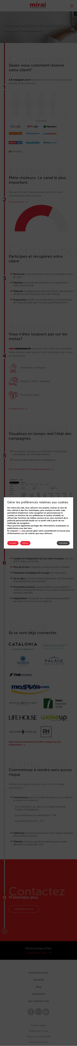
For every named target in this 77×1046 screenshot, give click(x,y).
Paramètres (63, 543)
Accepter (12, 543)
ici (19, 530)
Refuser (25, 543)
